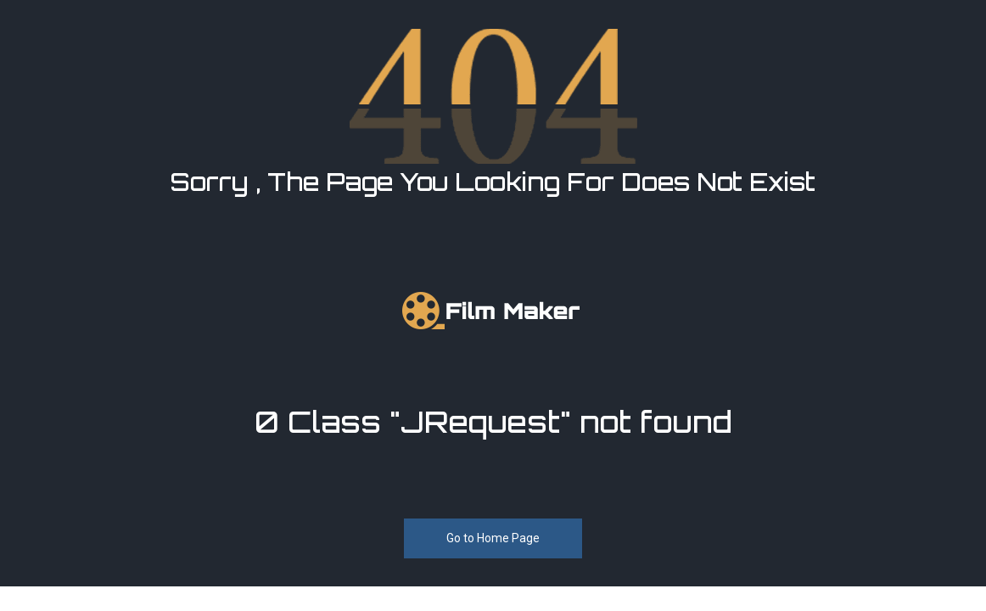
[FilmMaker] (493, 309)
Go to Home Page (493, 537)
